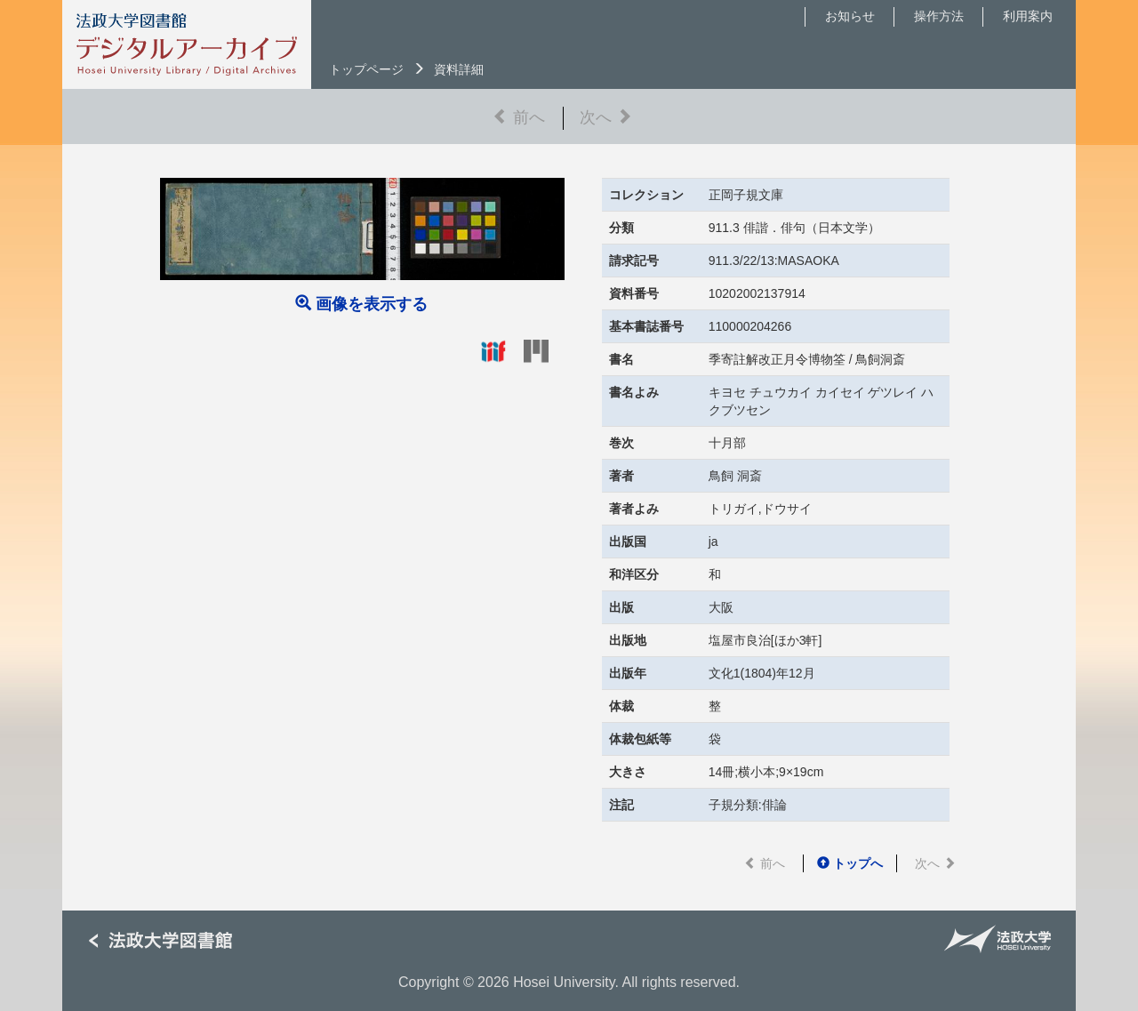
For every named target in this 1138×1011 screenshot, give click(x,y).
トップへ (850, 863)
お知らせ (850, 16)
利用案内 (1028, 16)
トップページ (366, 69)
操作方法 (939, 16)
